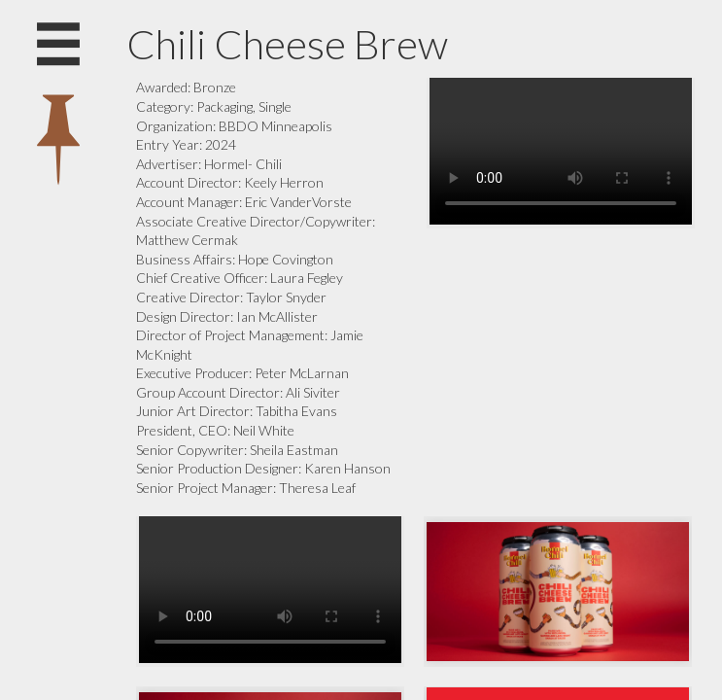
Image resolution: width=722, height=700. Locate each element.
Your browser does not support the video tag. (561, 151)
